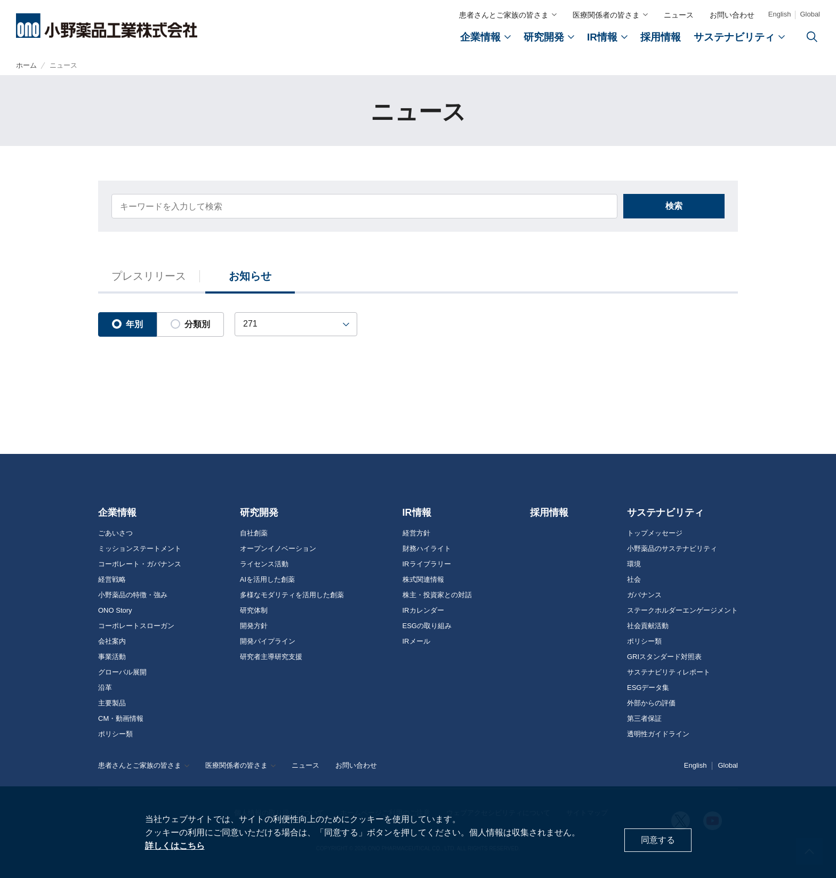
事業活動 (112, 657)
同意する (658, 839)
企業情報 (117, 512)
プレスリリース (148, 279)
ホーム (26, 66)
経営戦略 (112, 579)
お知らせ (250, 279)
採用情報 (549, 512)
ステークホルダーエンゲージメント (682, 610)
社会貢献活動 (648, 626)
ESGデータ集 (648, 688)
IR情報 (417, 512)
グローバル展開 (122, 672)
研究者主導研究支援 (271, 657)
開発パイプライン (267, 641)
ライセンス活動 (264, 564)
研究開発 (259, 512)
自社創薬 (254, 533)
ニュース (679, 15)
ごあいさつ (115, 533)
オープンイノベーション (278, 548)
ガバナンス (644, 595)
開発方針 (254, 626)
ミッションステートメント (139, 548)
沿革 (105, 688)
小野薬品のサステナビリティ (672, 548)
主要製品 (112, 703)
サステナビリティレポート (668, 672)
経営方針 (416, 533)
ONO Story (115, 610)
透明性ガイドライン (658, 734)
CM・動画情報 (120, 718)
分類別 (190, 327)
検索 (673, 208)
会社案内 (112, 641)
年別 (127, 327)
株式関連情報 (423, 579)
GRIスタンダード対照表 (664, 657)
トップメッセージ (654, 533)
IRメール (416, 641)
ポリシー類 (115, 734)
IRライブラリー (427, 564)
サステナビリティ (665, 512)
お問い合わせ (732, 15)
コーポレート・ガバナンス (139, 564)
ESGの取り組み (427, 626)
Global (810, 14)
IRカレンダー (423, 610)
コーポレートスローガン (136, 626)
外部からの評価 (651, 703)
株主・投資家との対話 (437, 595)
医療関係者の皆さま (606, 15)
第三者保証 (644, 718)
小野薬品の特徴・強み (132, 595)
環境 (634, 564)
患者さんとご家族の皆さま (504, 15)
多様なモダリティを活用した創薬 (292, 595)
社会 (634, 579)
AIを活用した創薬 (267, 579)
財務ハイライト (427, 548)
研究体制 (254, 610)
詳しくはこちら (175, 845)
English (779, 14)
